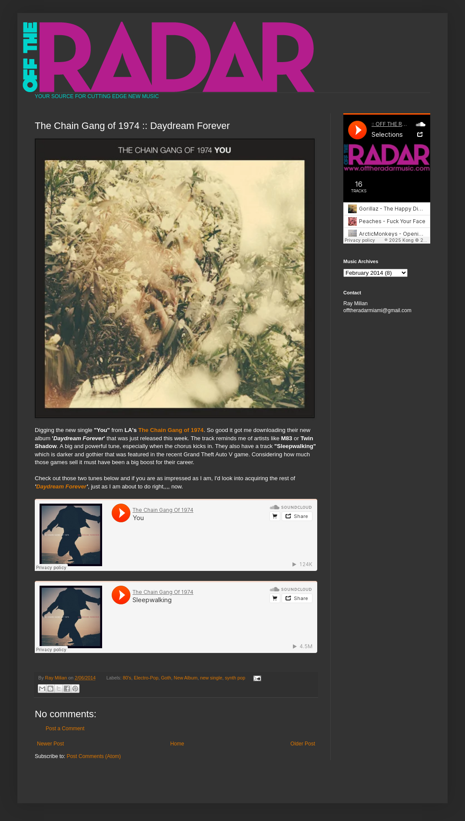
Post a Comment (65, 728)
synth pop (235, 677)
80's (127, 677)
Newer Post (50, 744)
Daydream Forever (61, 486)
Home (177, 744)
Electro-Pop (146, 677)
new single (211, 677)
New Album (186, 677)
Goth (166, 677)
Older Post (302, 744)
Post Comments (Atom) (93, 756)
